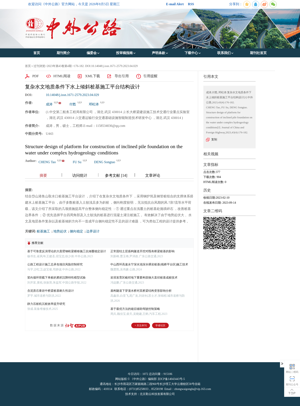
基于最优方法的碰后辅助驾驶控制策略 (135, 308)
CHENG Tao (47, 162)
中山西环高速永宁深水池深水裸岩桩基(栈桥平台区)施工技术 (149, 264)
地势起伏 (60, 231)
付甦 (72, 104)
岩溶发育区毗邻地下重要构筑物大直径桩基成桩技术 (144, 277)
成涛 (49, 104)
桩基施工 (44, 231)
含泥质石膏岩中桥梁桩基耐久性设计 (50, 290)
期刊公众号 (292, 381)
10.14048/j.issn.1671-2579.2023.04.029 (72, 95)
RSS (191, 4)
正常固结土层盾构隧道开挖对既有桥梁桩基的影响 (142, 251)
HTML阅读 (61, 76)
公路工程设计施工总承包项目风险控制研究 (55, 264)
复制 (214, 139)
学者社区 (160, 325)
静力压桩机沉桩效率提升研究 (46, 303)
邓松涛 (94, 104)
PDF (35, 76)
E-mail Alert (175, 4)
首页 (28, 66)
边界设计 (93, 231)
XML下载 (92, 76)
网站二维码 (292, 368)
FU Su (77, 162)
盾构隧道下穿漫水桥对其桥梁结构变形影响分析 (141, 290)
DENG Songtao (104, 162)
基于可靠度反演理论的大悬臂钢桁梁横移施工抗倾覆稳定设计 (66, 251)
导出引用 (122, 76)
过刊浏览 (39, 66)
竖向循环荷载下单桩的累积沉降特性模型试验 (56, 277)
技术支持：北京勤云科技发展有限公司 (150, 394)
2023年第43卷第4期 (59, 66)
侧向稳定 (77, 231)
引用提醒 (150, 76)
